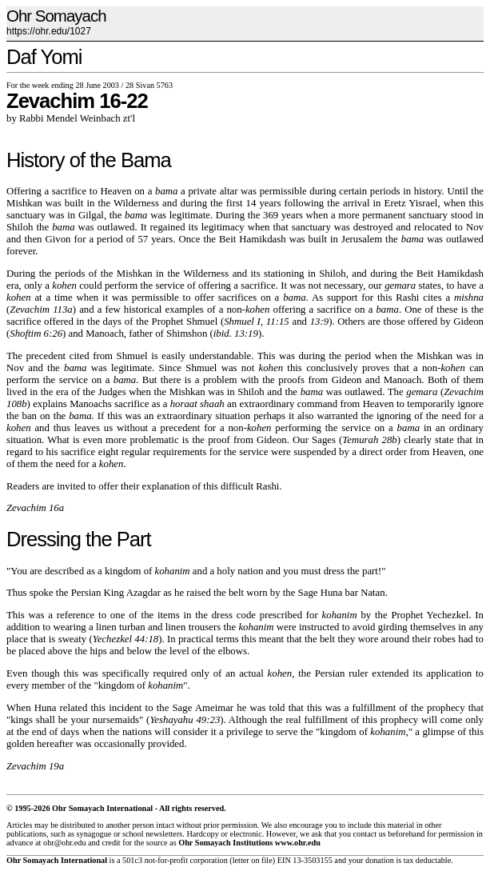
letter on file (253, 860)
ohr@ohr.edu (64, 842)
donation (379, 860)
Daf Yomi (44, 57)
